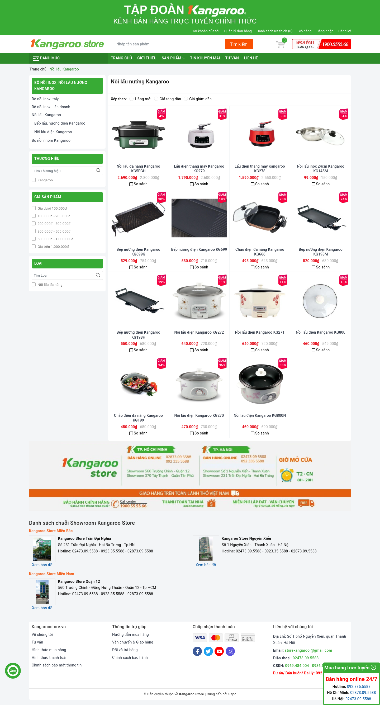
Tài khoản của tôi (205, 31)
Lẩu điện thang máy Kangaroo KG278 (260, 168)
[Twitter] (208, 651)
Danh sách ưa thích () (275, 31)
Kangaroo (45, 180)
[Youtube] (219, 651)
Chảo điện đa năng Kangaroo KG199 (138, 417)
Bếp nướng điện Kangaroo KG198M (321, 251)
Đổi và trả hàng (125, 650)
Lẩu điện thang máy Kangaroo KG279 (199, 168)
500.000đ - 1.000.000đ (55, 239)
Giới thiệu (146, 58)
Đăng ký (344, 31)
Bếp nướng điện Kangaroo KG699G (138, 251)
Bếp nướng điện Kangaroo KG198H (138, 334)
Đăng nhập (324, 31)
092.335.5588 (358, 686)
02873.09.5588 (363, 692)
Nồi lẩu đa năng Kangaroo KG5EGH (138, 168)
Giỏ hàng (304, 31)
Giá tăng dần (167, 99)
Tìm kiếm (239, 44)
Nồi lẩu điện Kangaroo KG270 (199, 415)
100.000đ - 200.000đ (53, 216)
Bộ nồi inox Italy (45, 99)
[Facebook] (197, 651)
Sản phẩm (173, 58)
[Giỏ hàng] (280, 44)
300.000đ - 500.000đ (53, 231)
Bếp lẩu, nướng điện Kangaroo (60, 123)
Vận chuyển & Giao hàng (132, 642)
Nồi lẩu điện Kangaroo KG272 (199, 332)
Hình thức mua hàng (49, 650)
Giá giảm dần (198, 99)
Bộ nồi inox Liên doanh (51, 107)
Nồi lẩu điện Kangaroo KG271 (260, 332)
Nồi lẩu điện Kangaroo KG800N (260, 415)
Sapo (232, 694)
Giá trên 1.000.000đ (53, 247)
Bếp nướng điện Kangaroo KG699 (199, 249)
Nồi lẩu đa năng (50, 285)
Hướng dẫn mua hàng (130, 634)
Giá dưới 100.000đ (52, 208)
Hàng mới (140, 99)
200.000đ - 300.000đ (53, 224)
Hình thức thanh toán (50, 657)
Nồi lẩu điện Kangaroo (53, 132)
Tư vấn (232, 58)
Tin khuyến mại (205, 58)
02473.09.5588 (306, 658)
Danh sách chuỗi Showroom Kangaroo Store (82, 523)
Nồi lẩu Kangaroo (46, 115)
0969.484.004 (297, 666)
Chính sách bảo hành (130, 657)
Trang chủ (121, 58)
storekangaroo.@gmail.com (308, 650)
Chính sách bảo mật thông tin (57, 665)
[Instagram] (230, 651)
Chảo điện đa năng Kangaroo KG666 (259, 251)
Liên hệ (251, 58)
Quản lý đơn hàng (238, 31)
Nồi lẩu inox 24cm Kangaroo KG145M (320, 168)
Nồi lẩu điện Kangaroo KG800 (320, 332)
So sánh (141, 184)
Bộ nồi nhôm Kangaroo (51, 140)
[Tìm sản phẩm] (168, 44)
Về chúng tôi (42, 634)
